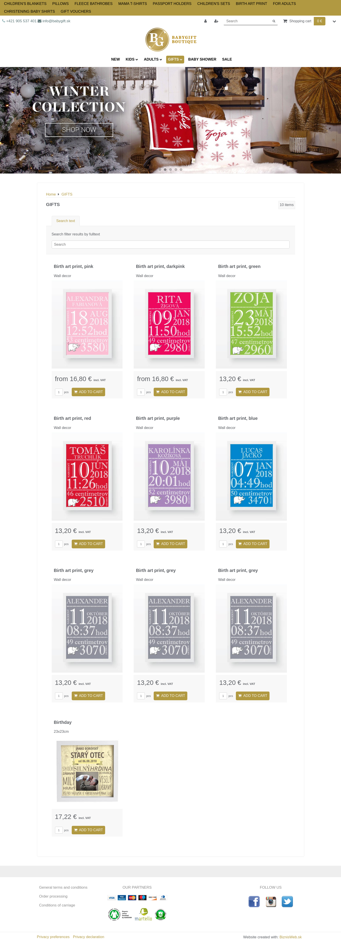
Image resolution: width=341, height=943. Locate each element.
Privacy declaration (88, 937)
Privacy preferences (53, 937)
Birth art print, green (239, 266)
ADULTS (153, 59)
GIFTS (175, 59)
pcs (62, 392)
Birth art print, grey (74, 570)
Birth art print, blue (237, 418)
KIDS (132, 59)
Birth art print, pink (73, 266)
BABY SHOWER (202, 59)
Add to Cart (88, 392)
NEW (115, 59)
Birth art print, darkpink (160, 266)
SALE (227, 59)
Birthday (63, 722)
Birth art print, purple (158, 418)
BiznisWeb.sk (291, 937)
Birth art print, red (72, 418)
